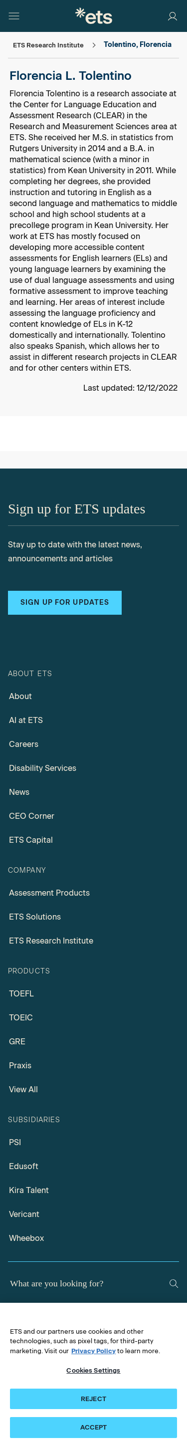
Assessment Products (49, 893)
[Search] (174, 1283)
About (20, 696)
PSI (15, 1142)
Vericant (24, 1214)
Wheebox (26, 1238)
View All (23, 1089)
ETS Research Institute (51, 941)
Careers (23, 744)
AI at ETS (26, 720)
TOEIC (21, 1017)
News (19, 792)
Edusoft (23, 1166)
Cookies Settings (93, 1370)
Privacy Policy (93, 1351)
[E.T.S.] (93, 15)
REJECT (93, 1399)
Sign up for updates (64, 602)
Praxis (20, 1065)
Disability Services (42, 768)
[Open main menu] (14, 16)
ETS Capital (31, 840)
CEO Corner (31, 816)
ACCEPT (93, 1428)
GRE (17, 1041)
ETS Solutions (35, 917)
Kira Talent (29, 1190)
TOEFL (21, 993)
